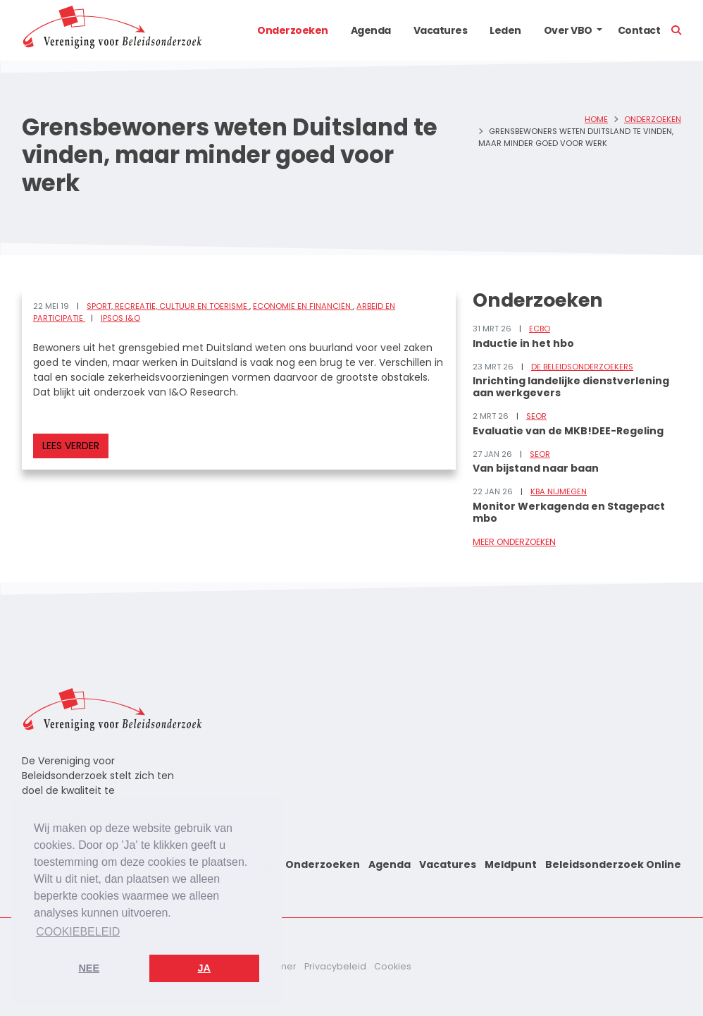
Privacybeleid (335, 966)
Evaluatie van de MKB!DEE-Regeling (568, 431)
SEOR (536, 416)
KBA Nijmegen (558, 491)
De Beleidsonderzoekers (582, 366)
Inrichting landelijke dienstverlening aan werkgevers (571, 387)
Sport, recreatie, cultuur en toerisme (168, 306)
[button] (599, 30)
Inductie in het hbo (523, 343)
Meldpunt (511, 864)
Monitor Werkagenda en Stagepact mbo (569, 512)
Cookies (392, 966)
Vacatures (440, 30)
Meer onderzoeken (514, 542)
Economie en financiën (303, 306)
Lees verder (70, 446)
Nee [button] (88, 968)
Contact (639, 30)
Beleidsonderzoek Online (613, 864)
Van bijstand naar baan (536, 468)
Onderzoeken (292, 30)
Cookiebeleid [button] (78, 932)
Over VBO (568, 30)
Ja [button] (204, 968)
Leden (505, 30)
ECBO (539, 328)
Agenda (371, 30)
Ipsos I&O (120, 318)
